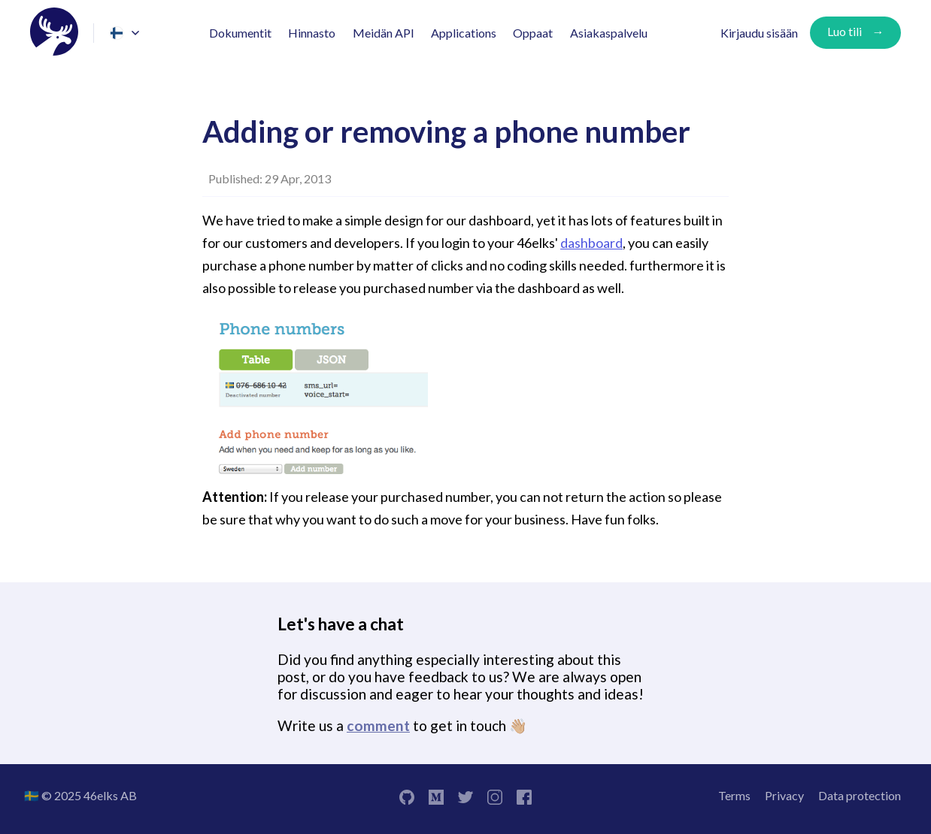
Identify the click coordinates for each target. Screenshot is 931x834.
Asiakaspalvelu (608, 33)
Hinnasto (311, 33)
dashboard (591, 242)
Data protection (859, 795)
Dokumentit (240, 33)
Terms (734, 795)
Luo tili (844, 31)
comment (378, 725)
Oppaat (533, 33)
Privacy (784, 795)
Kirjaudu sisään (759, 33)
